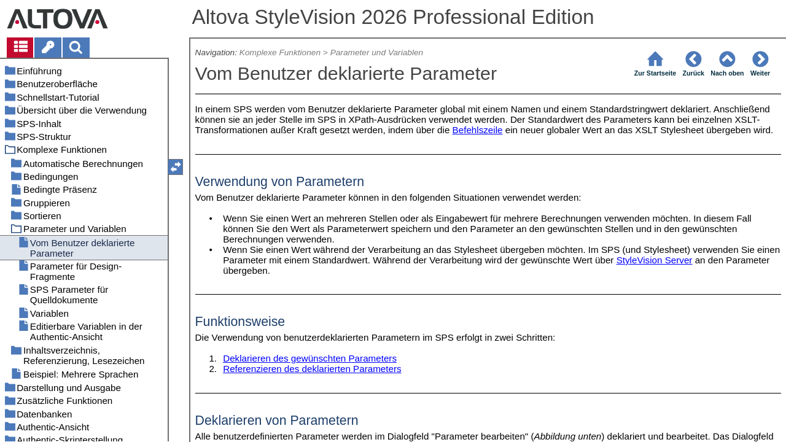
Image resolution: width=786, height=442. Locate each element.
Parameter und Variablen (377, 52)
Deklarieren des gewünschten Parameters (310, 358)
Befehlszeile (478, 130)
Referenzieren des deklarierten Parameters (312, 368)
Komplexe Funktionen (280, 52)
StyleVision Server (655, 260)
